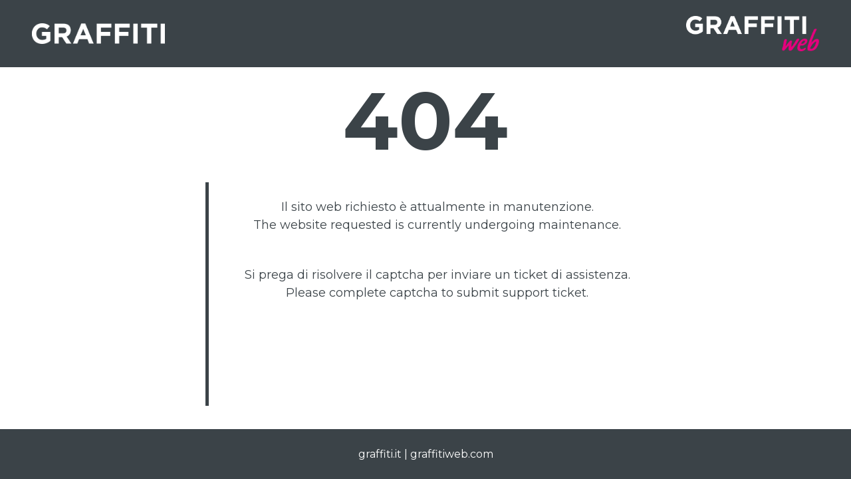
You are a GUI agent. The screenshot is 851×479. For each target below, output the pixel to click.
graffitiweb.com (451, 454)
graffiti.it (380, 454)
